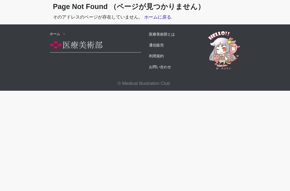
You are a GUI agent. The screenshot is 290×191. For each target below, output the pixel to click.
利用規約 (156, 56)
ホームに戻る (157, 17)
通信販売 (156, 45)
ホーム (57, 34)
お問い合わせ (160, 67)
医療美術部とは (162, 34)
